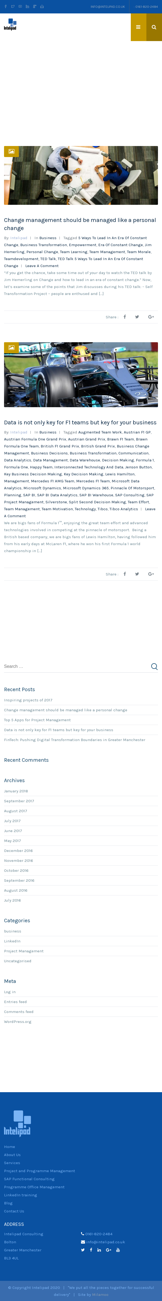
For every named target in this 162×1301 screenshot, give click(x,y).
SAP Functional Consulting (29, 1178)
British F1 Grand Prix (60, 446)
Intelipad (18, 237)
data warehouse (85, 460)
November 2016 (18, 860)
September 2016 (19, 880)
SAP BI (29, 495)
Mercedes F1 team (93, 481)
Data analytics (17, 460)
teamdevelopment (21, 258)
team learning (73, 251)
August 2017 (15, 810)
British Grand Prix (98, 446)
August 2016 (15, 890)
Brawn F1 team (120, 439)
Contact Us (14, 1211)
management (16, 481)
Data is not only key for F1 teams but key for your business (80, 422)
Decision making (118, 460)
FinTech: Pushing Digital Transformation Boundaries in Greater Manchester (74, 739)
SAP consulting (130, 495)
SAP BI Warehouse (96, 495)
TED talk (48, 258)
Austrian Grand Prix (86, 439)
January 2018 (16, 790)
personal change (42, 251)
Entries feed (15, 1001)
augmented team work (100, 432)
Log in (10, 991)
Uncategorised (17, 960)
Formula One (16, 467)
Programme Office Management (34, 1187)
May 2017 (12, 840)
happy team (41, 467)
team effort (138, 502)
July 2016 (12, 900)
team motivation (57, 508)
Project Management (24, 950)
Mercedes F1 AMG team (52, 481)
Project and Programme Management (39, 1170)
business (48, 237)
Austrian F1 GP (137, 432)
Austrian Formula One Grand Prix (35, 439)
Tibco (103, 508)
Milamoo (100, 1294)
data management (50, 460)
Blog (8, 1203)
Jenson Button (138, 467)
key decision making (83, 474)
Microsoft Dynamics (42, 488)
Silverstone (56, 502)
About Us (12, 1154)
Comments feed (19, 1011)
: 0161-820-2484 (146, 7)
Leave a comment (42, 265)
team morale (139, 251)
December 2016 (18, 850)
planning (12, 495)
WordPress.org (17, 1021)
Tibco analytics (124, 508)
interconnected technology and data (88, 467)
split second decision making (97, 502)
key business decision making (33, 474)
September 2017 (19, 800)
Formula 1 (145, 460)
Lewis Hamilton (120, 474)
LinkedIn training (20, 1195)
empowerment (82, 244)
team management (107, 251)
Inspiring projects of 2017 (28, 699)
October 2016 (16, 870)
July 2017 (12, 820)
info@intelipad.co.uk (108, 7)
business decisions (49, 453)
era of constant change (120, 244)
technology (85, 508)
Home (9, 1146)
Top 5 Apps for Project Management (37, 719)
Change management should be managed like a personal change (65, 709)
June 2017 (13, 830)
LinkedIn (12, 940)
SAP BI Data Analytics (57, 495)
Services (12, 1162)
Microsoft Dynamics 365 (86, 488)
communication (133, 453)
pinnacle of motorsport (132, 488)
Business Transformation (43, 244)
